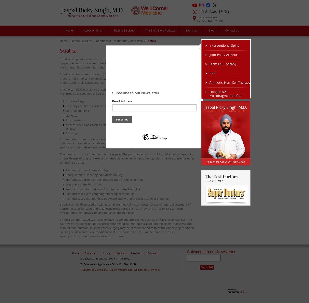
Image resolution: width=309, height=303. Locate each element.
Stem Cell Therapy (222, 64)
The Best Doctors (227, 178)
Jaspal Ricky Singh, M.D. (225, 107)
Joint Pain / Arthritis (223, 55)
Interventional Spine (224, 45)
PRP (212, 73)
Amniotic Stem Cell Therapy (229, 82)
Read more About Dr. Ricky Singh (226, 161)
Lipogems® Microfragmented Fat (225, 94)
